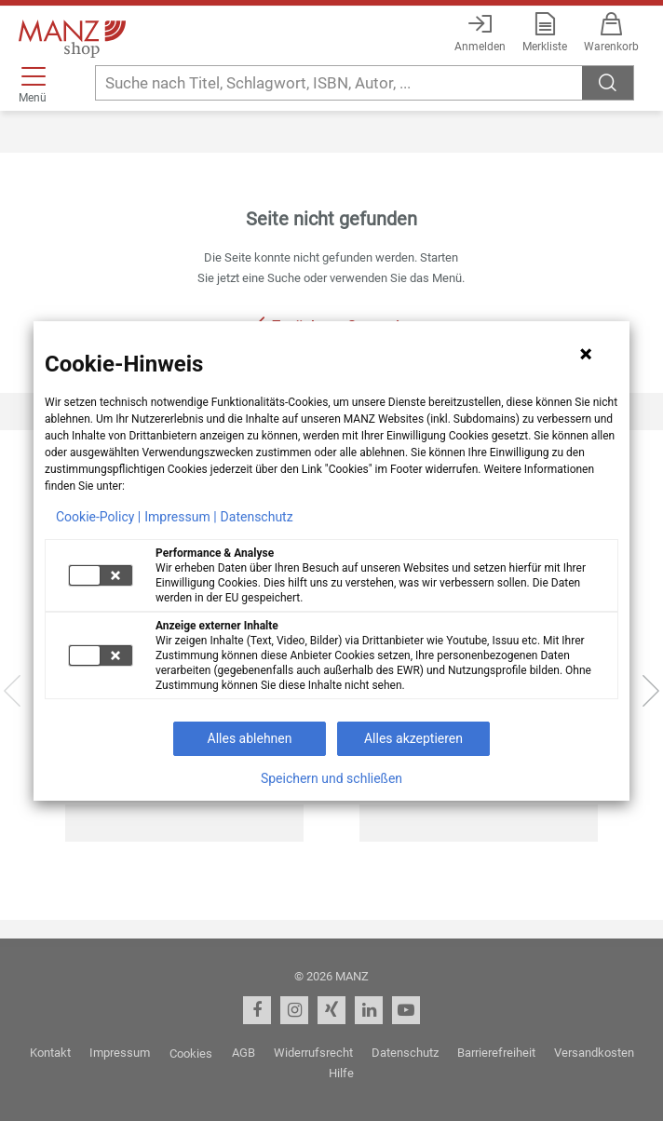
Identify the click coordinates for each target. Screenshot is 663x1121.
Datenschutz (257, 516)
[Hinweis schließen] (585, 353)
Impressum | (180, 516)
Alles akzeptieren (413, 738)
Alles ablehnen (250, 738)
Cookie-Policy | (98, 516)
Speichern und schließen (331, 778)
